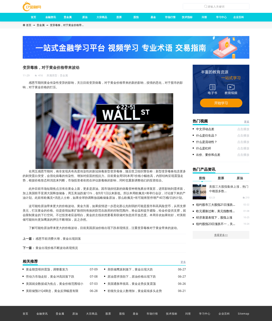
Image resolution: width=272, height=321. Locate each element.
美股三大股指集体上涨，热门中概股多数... (228, 188)
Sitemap (243, 313)
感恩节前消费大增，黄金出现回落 (58, 239)
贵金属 (68, 17)
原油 (84, 17)
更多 (183, 262)
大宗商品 (102, 17)
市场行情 (170, 17)
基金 (153, 17)
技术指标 (187, 17)
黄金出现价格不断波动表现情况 (57, 248)
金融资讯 (50, 17)
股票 (119, 17)
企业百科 (238, 17)
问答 (204, 17)
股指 (136, 17)
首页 (33, 17)
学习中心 (221, 17)
